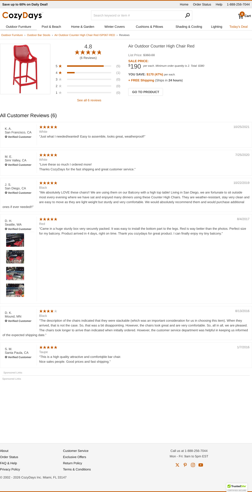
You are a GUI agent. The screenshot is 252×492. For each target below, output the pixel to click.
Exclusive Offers (74, 457)
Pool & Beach (51, 26)
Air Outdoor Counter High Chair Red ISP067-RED (84, 35)
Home (184, 4)
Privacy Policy (10, 469)
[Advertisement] (126, 410)
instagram (193, 465)
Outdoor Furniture (18, 26)
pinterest (185, 465)
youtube (200, 465)
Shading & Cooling (189, 26)
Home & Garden (82, 26)
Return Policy (72, 463)
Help (219, 4)
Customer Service (75, 451)
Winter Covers (114, 26)
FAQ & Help (8, 463)
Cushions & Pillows (149, 26)
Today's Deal (238, 26)
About (4, 451)
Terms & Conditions (77, 469)
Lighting (216, 26)
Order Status (202, 4)
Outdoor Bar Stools (38, 35)
